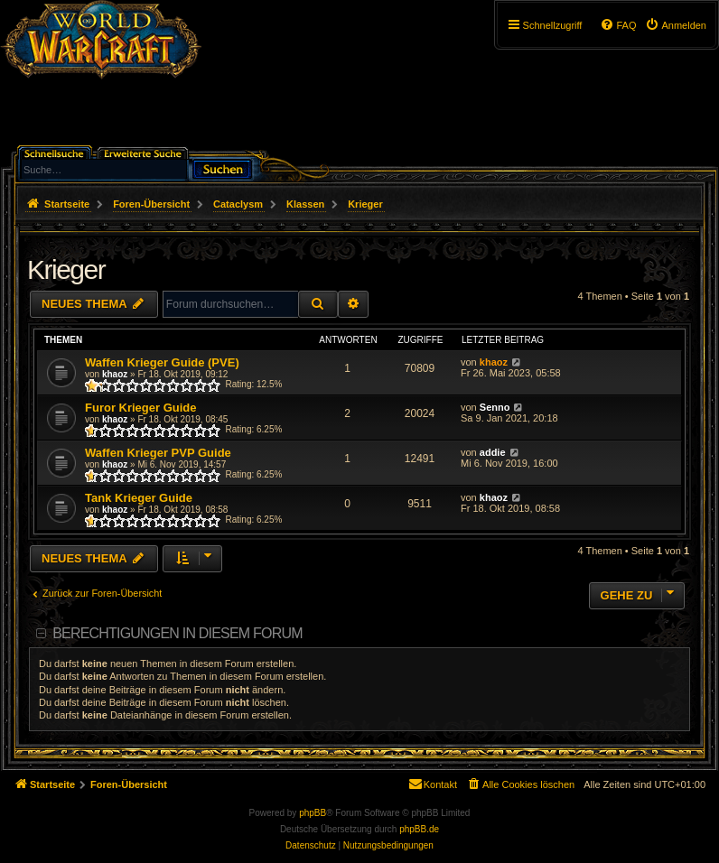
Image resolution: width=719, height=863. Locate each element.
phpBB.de (419, 829)
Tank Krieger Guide (138, 498)
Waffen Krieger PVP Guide (158, 452)
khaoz (114, 374)
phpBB (312, 813)
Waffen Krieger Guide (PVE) (162, 362)
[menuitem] (675, 25)
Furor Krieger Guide (141, 407)
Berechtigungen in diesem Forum (177, 633)
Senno (495, 407)
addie (493, 452)
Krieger (66, 269)
